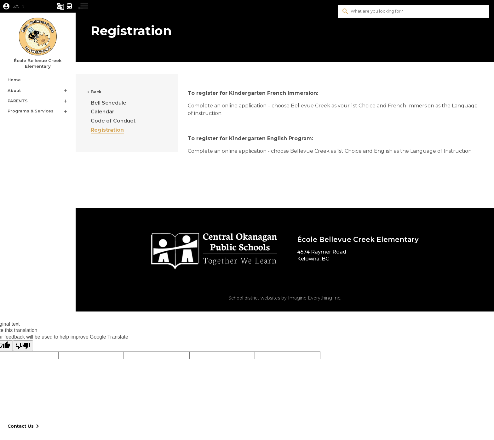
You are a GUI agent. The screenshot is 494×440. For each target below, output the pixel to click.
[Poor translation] (23, 345)
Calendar (102, 112)
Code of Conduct (113, 121)
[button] (24, 6)
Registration (107, 130)
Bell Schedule (108, 103)
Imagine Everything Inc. (314, 298)
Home (14, 79)
